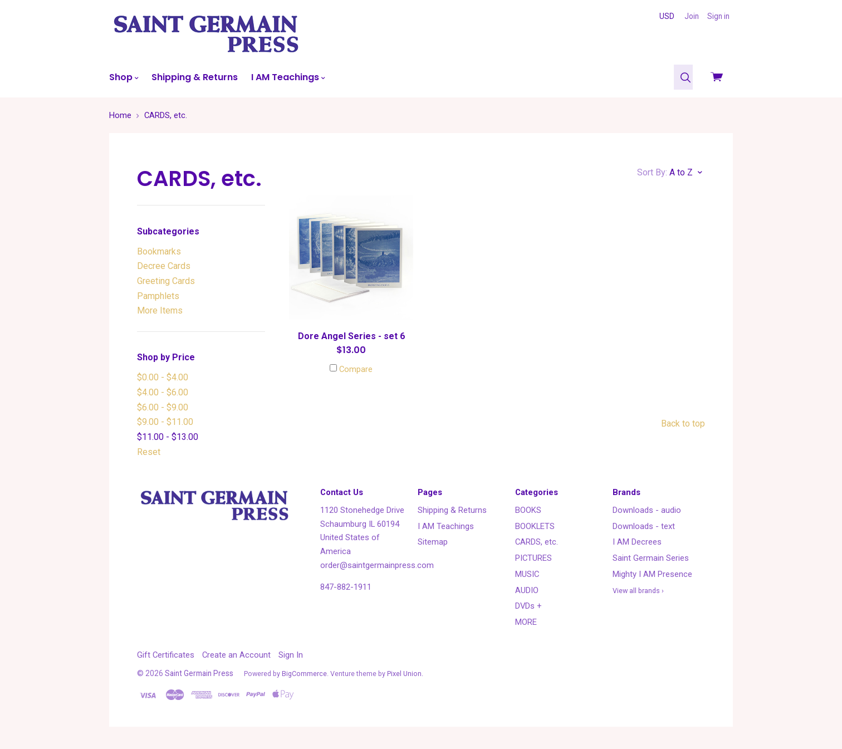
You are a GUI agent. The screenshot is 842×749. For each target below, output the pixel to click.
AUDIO (527, 590)
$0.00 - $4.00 (162, 377)
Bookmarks (159, 251)
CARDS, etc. (536, 542)
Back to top (683, 423)
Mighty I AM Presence (652, 574)
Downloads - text (644, 526)
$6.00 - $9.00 (162, 407)
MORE (526, 622)
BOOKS (528, 510)
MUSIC (527, 574)
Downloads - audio (647, 510)
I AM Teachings (288, 77)
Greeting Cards (166, 281)
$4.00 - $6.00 (162, 392)
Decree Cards (163, 266)
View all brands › (638, 590)
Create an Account (236, 655)
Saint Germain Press (199, 673)
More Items (160, 310)
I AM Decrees (637, 542)
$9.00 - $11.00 (165, 422)
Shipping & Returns (194, 77)
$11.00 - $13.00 (167, 437)
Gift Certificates (165, 655)
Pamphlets (158, 296)
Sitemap (433, 542)
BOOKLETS (535, 526)
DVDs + (528, 606)
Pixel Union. (405, 673)
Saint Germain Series (651, 558)
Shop (123, 77)
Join (691, 16)
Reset (148, 452)
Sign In (290, 655)
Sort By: (652, 172)
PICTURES (533, 558)
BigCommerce (304, 673)
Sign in (718, 16)
